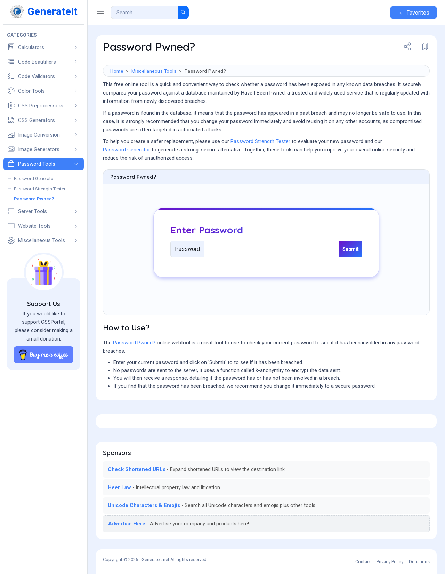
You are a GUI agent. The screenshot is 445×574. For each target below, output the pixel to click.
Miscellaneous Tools (154, 71)
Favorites (413, 12)
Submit (350, 249)
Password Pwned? (134, 342)
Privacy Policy (390, 561)
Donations (419, 561)
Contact (363, 561)
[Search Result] (144, 12)
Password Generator (126, 150)
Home (116, 71)
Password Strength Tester (260, 141)
